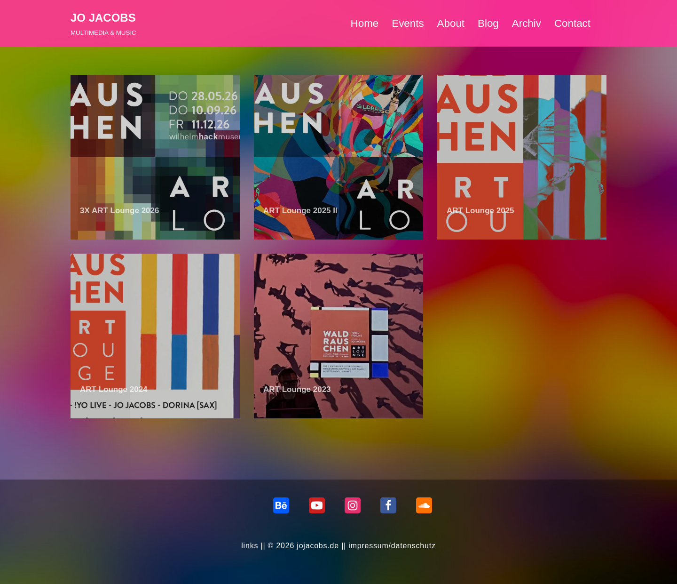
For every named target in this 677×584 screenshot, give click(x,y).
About (450, 23)
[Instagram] (353, 505)
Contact (572, 23)
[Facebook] (388, 505)
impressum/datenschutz (392, 546)
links (249, 546)
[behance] (281, 505)
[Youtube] (317, 505)
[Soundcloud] (424, 505)
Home (364, 23)
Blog (488, 23)
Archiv (526, 23)
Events (408, 23)
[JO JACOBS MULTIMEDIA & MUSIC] (103, 23)
